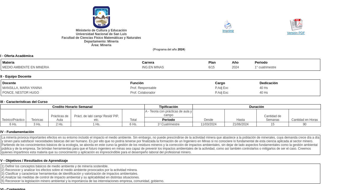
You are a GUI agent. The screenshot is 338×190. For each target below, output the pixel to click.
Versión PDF (296, 33)
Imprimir (228, 31)
